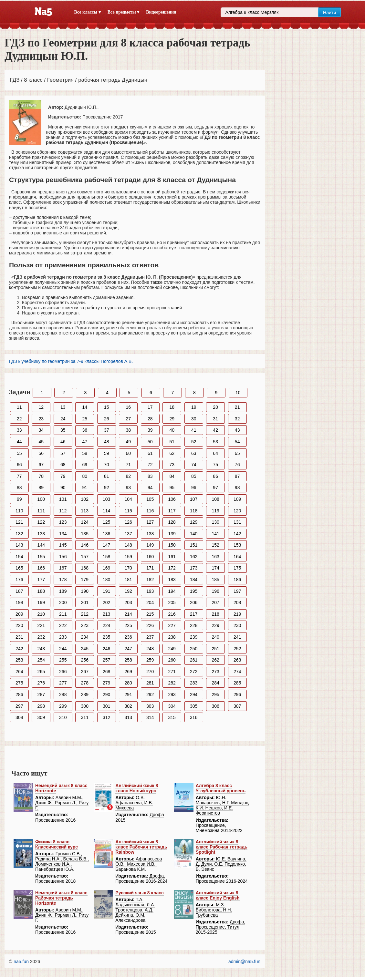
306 (215, 706)
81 (106, 476)
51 (171, 441)
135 (85, 533)
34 (41, 430)
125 (106, 522)
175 (237, 568)
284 (215, 682)
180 (106, 579)
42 (215, 430)
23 (41, 418)
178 (63, 579)
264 (19, 671)
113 (85, 510)
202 (106, 602)
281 (150, 682)
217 (193, 614)
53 (215, 441)
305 (193, 706)
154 (19, 556)
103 (106, 499)
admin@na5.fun (244, 961)
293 (172, 694)
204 (150, 602)
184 (193, 579)
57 (63, 453)
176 (19, 579)
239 (193, 637)
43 (237, 430)
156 (63, 556)
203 (128, 602)
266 (63, 671)
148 (128, 545)
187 (19, 591)
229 (215, 625)
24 (63, 418)
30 (193, 418)
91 (84, 487)
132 (19, 533)
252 (237, 648)
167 (63, 568)
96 (193, 487)
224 (106, 625)
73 (171, 464)
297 (19, 706)
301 (106, 706)
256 (85, 660)
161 (172, 556)
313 (128, 717)
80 (84, 476)
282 (172, 682)
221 (41, 625)
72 (150, 464)
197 (237, 591)
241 (237, 637)
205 (172, 602)
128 (172, 522)
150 (172, 545)
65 (237, 453)
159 (128, 556)
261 (193, 660)
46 (63, 441)
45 (41, 441)
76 (237, 464)
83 (150, 476)
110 (19, 510)
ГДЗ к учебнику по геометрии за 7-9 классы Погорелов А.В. (71, 361)
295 (215, 694)
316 (193, 717)
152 (215, 545)
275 (19, 682)
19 (193, 407)
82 (128, 476)
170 (128, 568)
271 (172, 671)
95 (171, 487)
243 (41, 648)
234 (85, 637)
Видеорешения (161, 12)
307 (237, 706)
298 (41, 706)
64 (215, 453)
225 (128, 625)
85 (193, 476)
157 (85, 556)
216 (172, 614)
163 (215, 556)
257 (106, 660)
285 (237, 682)
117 (172, 510)
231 (19, 637)
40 (171, 430)
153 (237, 545)
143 (19, 545)
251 (215, 648)
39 (150, 430)
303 (150, 706)
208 (237, 602)
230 (237, 625)
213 (106, 614)
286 (19, 694)
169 (106, 568)
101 (63, 499)
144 (41, 545)
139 (172, 533)
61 (150, 453)
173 (193, 568)
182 (150, 579)
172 (172, 568)
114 (106, 510)
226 (150, 625)
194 (172, 591)
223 (85, 625)
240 (215, 637)
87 (237, 476)
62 (171, 453)
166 (41, 568)
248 (150, 648)
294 (193, 694)
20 (215, 407)
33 (19, 430)
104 (128, 499)
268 (106, 671)
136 (106, 533)
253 (19, 660)
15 (106, 407)
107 (193, 499)
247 (128, 648)
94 (150, 487)
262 (215, 660)
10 (238, 392)
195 (193, 591)
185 (215, 579)
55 (19, 453)
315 (172, 717)
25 (84, 418)
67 (41, 464)
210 (41, 614)
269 (128, 671)
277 (63, 682)
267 (85, 671)
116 (150, 510)
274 (237, 671)
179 (85, 579)
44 (19, 441)
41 (193, 430)
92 (106, 487)
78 (41, 476)
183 (172, 579)
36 (84, 430)
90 (63, 487)
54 (237, 441)
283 (193, 682)
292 (150, 694)
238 (172, 637)
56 (41, 453)
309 (41, 717)
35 (63, 430)
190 (85, 591)
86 (215, 476)
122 (41, 522)
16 (128, 407)
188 (41, 591)
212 (85, 614)
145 (63, 545)
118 (193, 510)
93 (128, 487)
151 (193, 545)
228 (193, 625)
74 (193, 464)
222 (63, 625)
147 (106, 545)
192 (128, 591)
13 (63, 407)
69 (84, 464)
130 (215, 522)
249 (172, 648)
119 (215, 510)
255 (63, 660)
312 (106, 717)
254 (41, 660)
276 (41, 682)
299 (63, 706)
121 (19, 522)
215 (150, 614)
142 (237, 533)
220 (19, 625)
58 (84, 453)
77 (19, 476)
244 (63, 648)
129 (193, 522)
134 (63, 533)
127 (150, 522)
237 (150, 637)
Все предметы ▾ (123, 12)
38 (128, 430)
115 (128, 510)
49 (128, 441)
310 (63, 717)
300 (85, 706)
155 (41, 556)
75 (215, 464)
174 (215, 568)
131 (237, 522)
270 (150, 671)
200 (63, 602)
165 (19, 568)
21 (237, 407)
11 (19, 407)
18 (171, 407)
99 (19, 499)
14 (84, 407)
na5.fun (21, 961)
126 (128, 522)
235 (106, 637)
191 (106, 591)
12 (41, 407)
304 (172, 706)
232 (41, 637)
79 (63, 476)
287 (41, 694)
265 (41, 671)
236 (128, 637)
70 (106, 464)
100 (41, 499)
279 (106, 682)
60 (128, 453)
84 (171, 476)
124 (85, 522)
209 (19, 614)
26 (106, 418)
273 (215, 671)
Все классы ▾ (87, 12)
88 (19, 487)
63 (193, 453)
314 (150, 717)
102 (85, 499)
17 (150, 407)
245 (85, 648)
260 (172, 660)
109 (237, 499)
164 (237, 556)
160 (150, 556)
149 (150, 545)
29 (171, 418)
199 (41, 602)
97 (215, 487)
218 (215, 614)
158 (106, 556)
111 (41, 510)
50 (150, 441)
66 (19, 464)
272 (193, 671)
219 (237, 614)
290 (106, 694)
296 (237, 694)
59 (106, 453)
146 (85, 545)
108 (215, 499)
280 (128, 682)
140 (193, 533)
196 (215, 591)
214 (128, 614)
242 (19, 648)
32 (237, 418)
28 (150, 418)
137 (128, 533)
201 (85, 602)
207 (215, 602)
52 (193, 441)
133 (41, 533)
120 (237, 510)
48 (106, 441)
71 (128, 464)
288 (63, 694)
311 (85, 717)
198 (19, 602)
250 (193, 648)
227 (172, 625)
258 (128, 660)
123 (63, 522)
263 (237, 660)
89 (41, 487)
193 (150, 591)
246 (106, 648)
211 (63, 614)
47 (84, 441)
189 (63, 591)
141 (215, 533)
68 (63, 464)
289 (85, 694)
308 (19, 717)
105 (150, 499)
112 (63, 510)
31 (215, 418)
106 (172, 499)
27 (128, 418)
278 (85, 682)
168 (85, 568)
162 (193, 556)
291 (128, 694)
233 (63, 637)
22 (19, 418)
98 (237, 487)
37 (106, 430)
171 (150, 568)
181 (128, 579)
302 (128, 706)
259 (150, 660)
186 (237, 579)
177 (41, 579)
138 (150, 533)
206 (193, 602)
